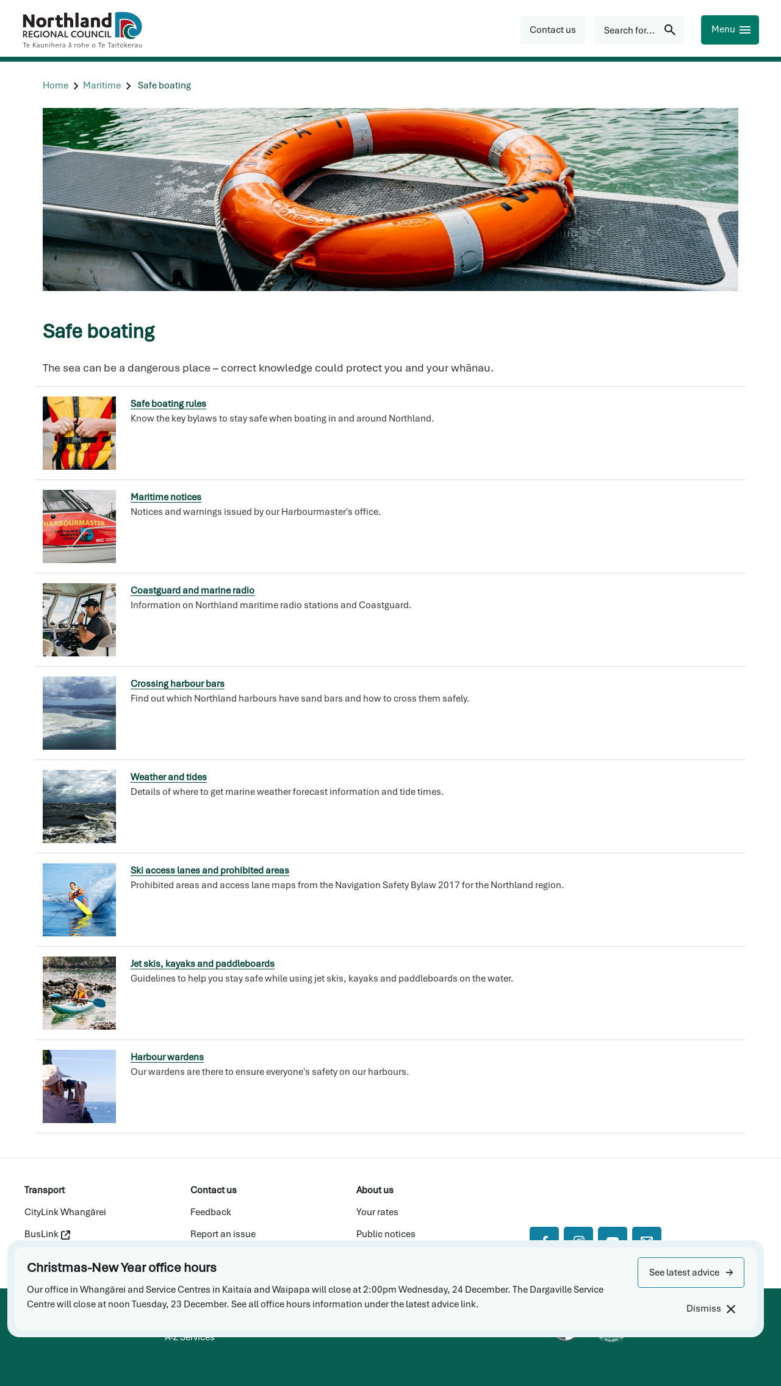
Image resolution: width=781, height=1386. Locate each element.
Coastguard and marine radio (192, 590)
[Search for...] (639, 30)
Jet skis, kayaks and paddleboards (203, 964)
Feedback (210, 1212)
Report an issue (223, 1234)
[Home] (55, 85)
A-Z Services (190, 1337)
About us (375, 1190)
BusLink (47, 1234)
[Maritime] (102, 85)
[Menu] (730, 30)
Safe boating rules (168, 404)
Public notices (386, 1234)
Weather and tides (169, 777)
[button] (691, 1272)
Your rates (377, 1212)
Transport (44, 1190)
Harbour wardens (167, 1057)
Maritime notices (166, 497)
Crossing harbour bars (178, 684)
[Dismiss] (710, 1309)
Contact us (213, 1190)
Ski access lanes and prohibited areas (210, 870)
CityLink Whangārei (65, 1212)
